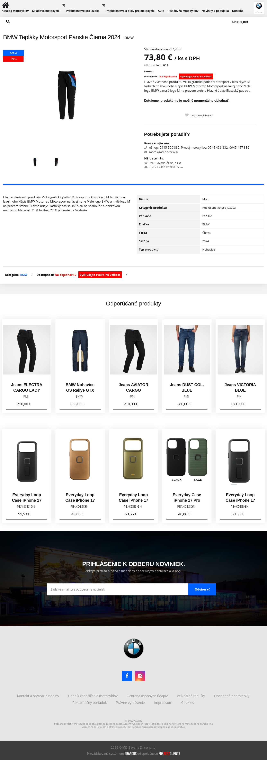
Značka (144, 224)
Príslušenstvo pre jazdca (82, 10)
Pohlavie (145, 216)
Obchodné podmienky (232, 695)
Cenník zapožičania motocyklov (93, 695)
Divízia (143, 199)
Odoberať (202, 589)
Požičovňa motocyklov (183, 10)
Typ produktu (148, 249)
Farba (143, 233)
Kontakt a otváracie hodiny (38, 695)
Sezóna (144, 241)
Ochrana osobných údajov (148, 695)
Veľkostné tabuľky (191, 695)
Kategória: (12, 275)
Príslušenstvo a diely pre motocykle (130, 10)
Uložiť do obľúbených (201, 115)
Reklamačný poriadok (90, 702)
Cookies (188, 702)
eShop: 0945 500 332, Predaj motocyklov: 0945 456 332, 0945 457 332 (196, 147)
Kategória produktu (153, 208)
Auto (161, 10)
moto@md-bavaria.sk (161, 152)
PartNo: (148, 71)
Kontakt (237, 10)
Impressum (163, 702)
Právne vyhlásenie (131, 702)
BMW (23, 275)
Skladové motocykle (46, 10)
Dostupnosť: (151, 76)
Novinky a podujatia (215, 10)
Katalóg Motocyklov (15, 10)
